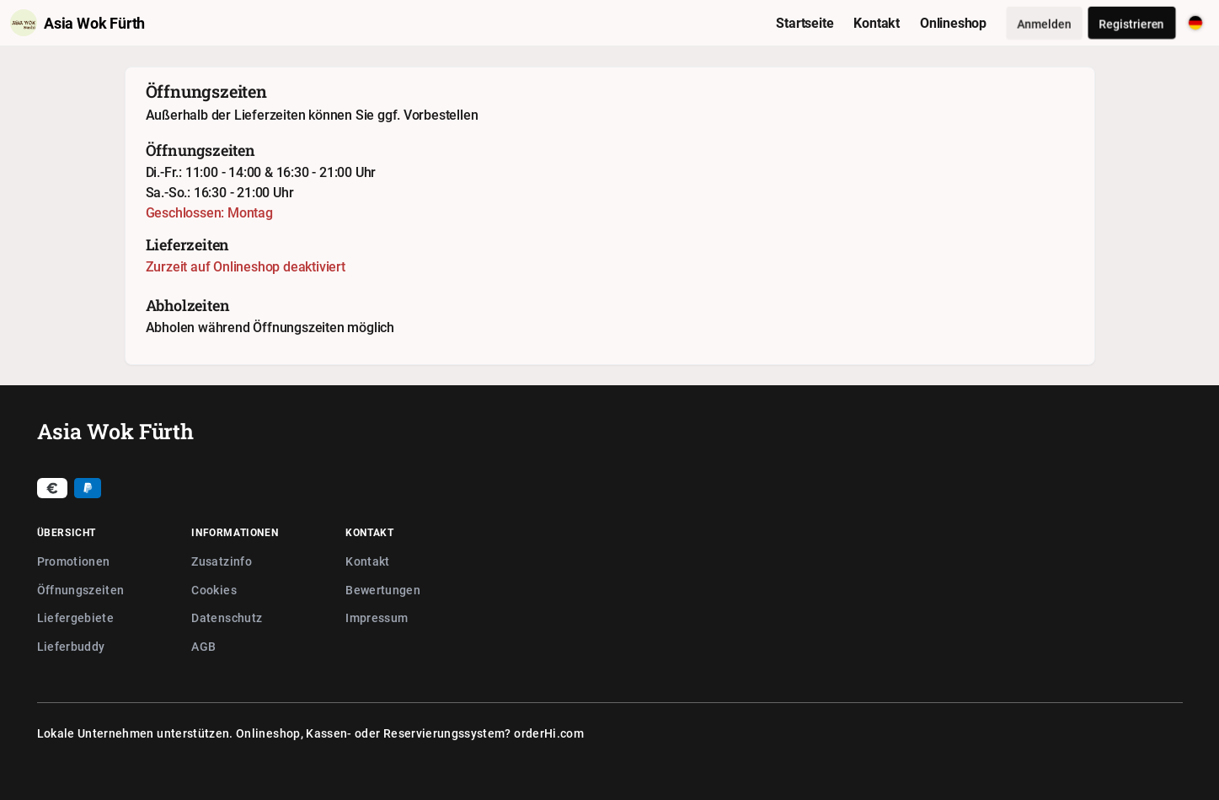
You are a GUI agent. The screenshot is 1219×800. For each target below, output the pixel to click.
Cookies (213, 590)
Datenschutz (226, 617)
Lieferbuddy (71, 646)
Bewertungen (382, 590)
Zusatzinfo (221, 561)
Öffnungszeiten (81, 590)
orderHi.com (549, 733)
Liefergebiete (76, 617)
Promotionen (73, 561)
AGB (203, 646)
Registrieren (1131, 23)
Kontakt (367, 561)
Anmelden (1044, 23)
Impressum (376, 617)
